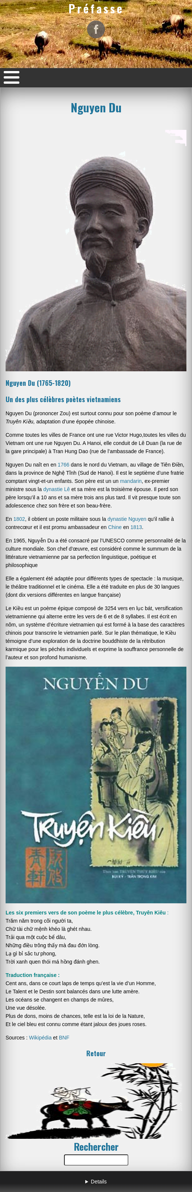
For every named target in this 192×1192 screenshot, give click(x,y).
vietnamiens (104, 399)
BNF (63, 1038)
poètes (75, 399)
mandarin (130, 481)
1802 (19, 519)
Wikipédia (40, 1038)
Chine (115, 527)
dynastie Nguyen (127, 519)
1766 (63, 465)
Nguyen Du (96, 107)
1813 (136, 527)
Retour (96, 1053)
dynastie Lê (56, 489)
